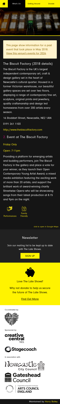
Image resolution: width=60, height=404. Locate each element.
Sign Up (30, 256)
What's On (16, 4)
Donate (51, 4)
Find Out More (30, 299)
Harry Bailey (51, 401)
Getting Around (34, 4)
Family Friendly (24, 214)
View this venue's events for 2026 (26, 53)
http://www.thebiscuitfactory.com (22, 129)
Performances (10, 216)
